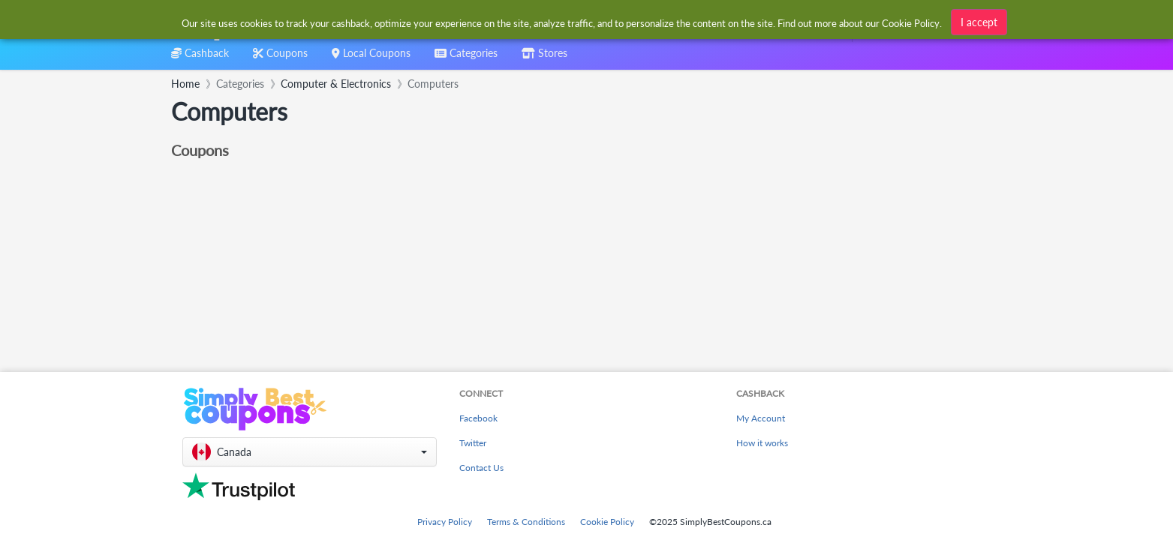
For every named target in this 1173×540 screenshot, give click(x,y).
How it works (762, 442)
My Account (760, 418)
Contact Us (481, 467)
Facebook (478, 418)
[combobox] (562, 21)
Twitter (472, 442)
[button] (309, 451)
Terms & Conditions (526, 521)
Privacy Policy (444, 521)
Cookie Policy (607, 521)
